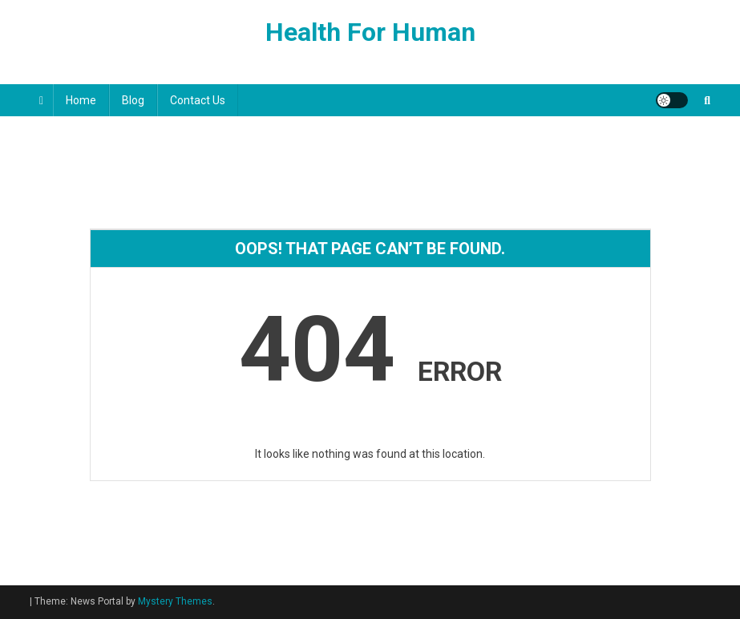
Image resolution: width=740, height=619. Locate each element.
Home (81, 100)
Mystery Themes (175, 601)
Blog (133, 100)
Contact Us (197, 100)
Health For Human (370, 32)
